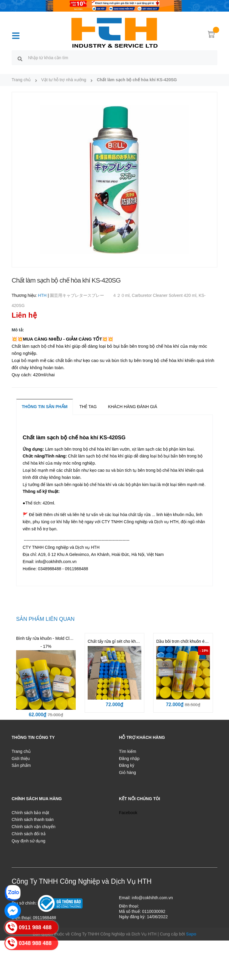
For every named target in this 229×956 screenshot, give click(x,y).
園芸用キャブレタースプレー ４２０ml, (91, 295)
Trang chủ (21, 751)
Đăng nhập (129, 758)
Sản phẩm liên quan (45, 619)
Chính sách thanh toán (33, 819)
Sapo (191, 934)
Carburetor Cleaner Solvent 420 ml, (165, 295)
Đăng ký (126, 765)
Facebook (128, 812)
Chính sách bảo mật (30, 812)
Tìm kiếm (127, 751)
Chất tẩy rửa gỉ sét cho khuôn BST (120, 641)
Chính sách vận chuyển (33, 826)
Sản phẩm (21, 765)
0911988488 (44, 917)
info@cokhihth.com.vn (152, 897)
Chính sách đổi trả (29, 833)
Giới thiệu (21, 758)
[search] (20, 59)
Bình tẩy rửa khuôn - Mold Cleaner (48, 638)
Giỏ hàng (127, 772)
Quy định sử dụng (28, 841)
